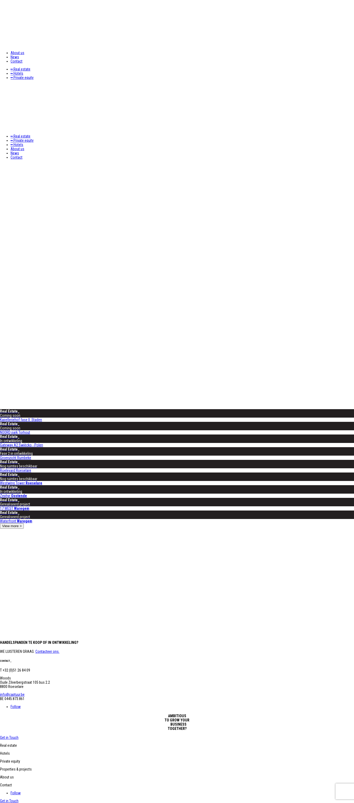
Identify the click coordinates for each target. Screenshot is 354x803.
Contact (16, 61)
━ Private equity (22, 77)
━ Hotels (17, 73)
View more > (12, 526)
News (15, 57)
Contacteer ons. (47, 651)
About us (17, 53)
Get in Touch (9, 737)
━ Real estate (20, 69)
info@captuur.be (12, 694)
